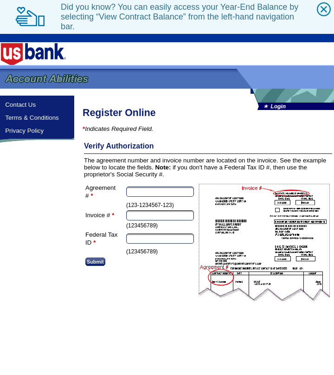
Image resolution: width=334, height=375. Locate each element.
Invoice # (97, 215)
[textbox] (160, 192)
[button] (95, 262)
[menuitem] (37, 105)
